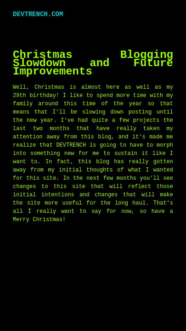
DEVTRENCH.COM (38, 14)
